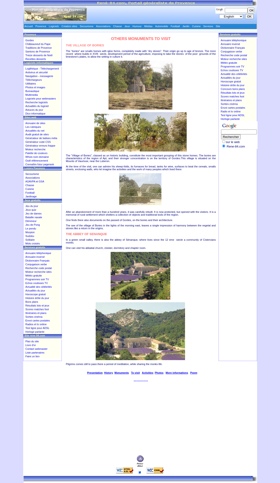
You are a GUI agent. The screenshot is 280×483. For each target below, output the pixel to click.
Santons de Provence (37, 51)
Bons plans (31, 301)
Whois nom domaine (37, 156)
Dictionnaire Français (37, 260)
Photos (159, 372)
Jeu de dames (33, 213)
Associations (32, 177)
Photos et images (35, 87)
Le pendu (30, 228)
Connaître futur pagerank (39, 164)
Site (218, 26)
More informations (177, 372)
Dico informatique (35, 113)
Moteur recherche (35, 149)
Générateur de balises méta (41, 138)
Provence (40, 26)
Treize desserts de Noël (39, 55)
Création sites (69, 26)
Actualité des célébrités (38, 286)
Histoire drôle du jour (37, 298)
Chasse (29, 185)
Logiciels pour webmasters (40, 98)
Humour (137, 26)
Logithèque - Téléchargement (42, 68)
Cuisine (29, 189)
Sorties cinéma (34, 316)
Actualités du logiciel (37, 106)
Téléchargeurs (33, 79)
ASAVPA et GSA (34, 181)
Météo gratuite (33, 275)
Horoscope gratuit (35, 294)
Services (208, 26)
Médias (148, 26)
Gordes (29, 40)
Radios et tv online (36, 324)
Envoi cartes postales (37, 320)
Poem (193, 372)
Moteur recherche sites (38, 271)
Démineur (31, 221)
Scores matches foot (37, 309)
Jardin (185, 26)
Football (30, 192)
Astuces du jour (34, 109)
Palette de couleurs (36, 153)
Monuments (121, 372)
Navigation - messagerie (39, 76)
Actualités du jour (35, 290)
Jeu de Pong (32, 224)
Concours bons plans (233, 89)
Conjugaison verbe (36, 264)
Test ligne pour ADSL (37, 328)
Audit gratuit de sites (37, 134)
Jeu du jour (31, 206)
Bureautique (32, 91)
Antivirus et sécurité (36, 72)
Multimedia (31, 94)
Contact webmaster (36, 348)
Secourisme (32, 174)
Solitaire (30, 239)
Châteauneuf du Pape (38, 44)
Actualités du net (34, 130)
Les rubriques (33, 126)
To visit (135, 372)
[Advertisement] (141, 422)
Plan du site (32, 341)
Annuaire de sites (35, 123)
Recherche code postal (38, 268)
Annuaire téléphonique (38, 253)
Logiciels (54, 26)
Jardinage (31, 196)
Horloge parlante (34, 331)
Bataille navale (33, 217)
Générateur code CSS (38, 141)
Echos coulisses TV (36, 283)
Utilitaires (30, 83)
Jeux (127, 26)
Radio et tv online (231, 111)
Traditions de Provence (38, 47)
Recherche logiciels (36, 102)
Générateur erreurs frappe (40, 145)
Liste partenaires (34, 352)
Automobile (161, 26)
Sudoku (29, 236)
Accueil (29, 26)
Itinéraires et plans (36, 313)
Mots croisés (32, 243)
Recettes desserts (35, 59)
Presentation (95, 372)
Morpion (30, 232)
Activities (147, 372)
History (108, 372)
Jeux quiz (30, 209)
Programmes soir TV (37, 279)
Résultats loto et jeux (37, 305)
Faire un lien (32, 356)
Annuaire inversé (35, 256)
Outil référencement (36, 160)
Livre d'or (30, 345)
